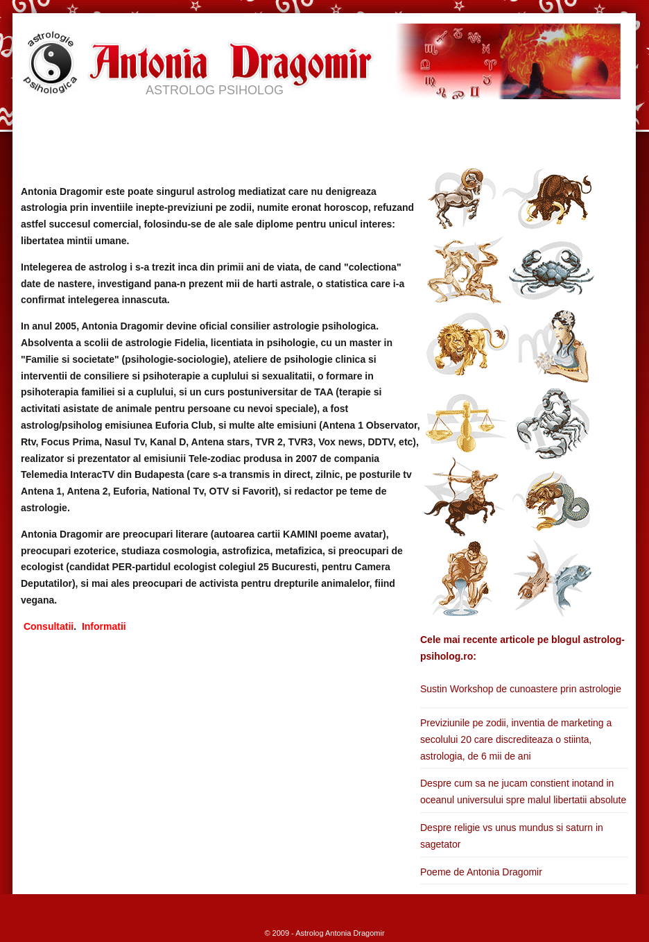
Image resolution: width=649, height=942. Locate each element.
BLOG (443, 124)
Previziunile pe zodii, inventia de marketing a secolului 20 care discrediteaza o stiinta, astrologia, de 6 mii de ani (516, 739)
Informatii (104, 626)
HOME (45, 124)
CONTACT (508, 124)
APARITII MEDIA (364, 124)
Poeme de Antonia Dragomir (481, 871)
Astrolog (309, 933)
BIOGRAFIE (115, 124)
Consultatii (48, 626)
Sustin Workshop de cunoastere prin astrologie (520, 688)
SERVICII (190, 124)
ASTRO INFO (268, 124)
